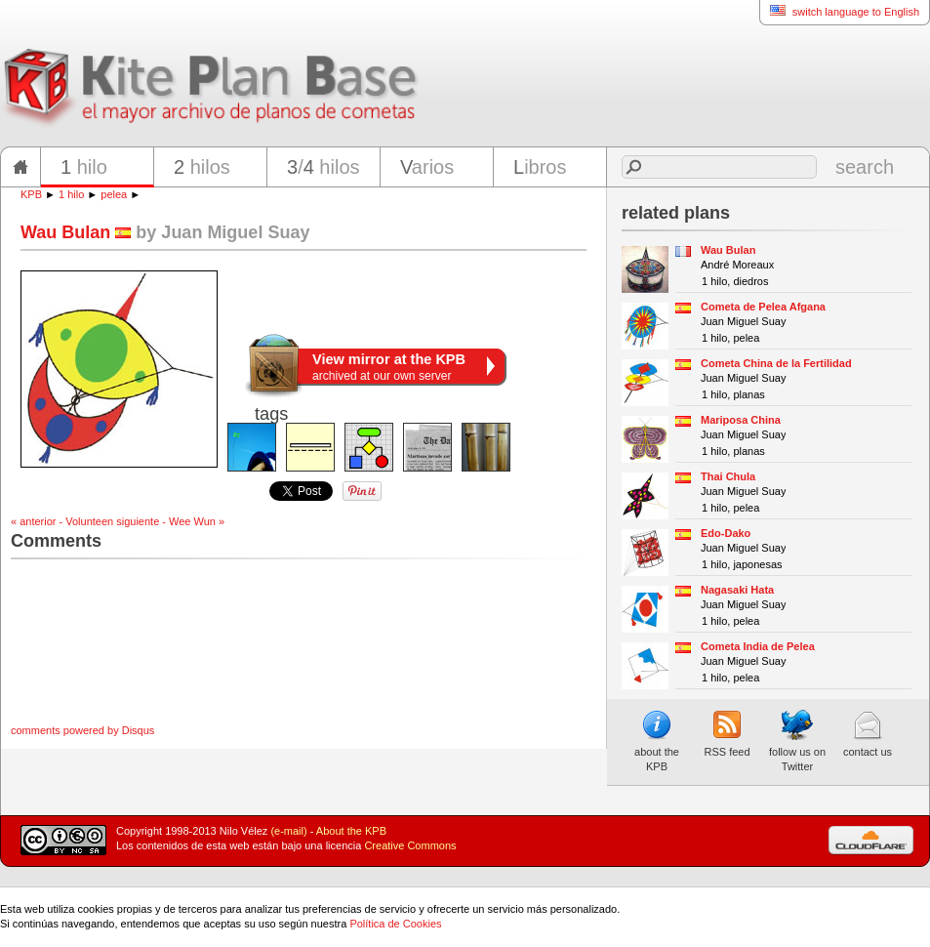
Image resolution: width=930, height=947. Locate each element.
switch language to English (839, 11)
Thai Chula (728, 476)
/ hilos (323, 167)
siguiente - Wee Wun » (170, 521)
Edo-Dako (725, 533)
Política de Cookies (395, 923)
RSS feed (726, 733)
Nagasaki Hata (737, 590)
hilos (202, 167)
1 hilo (71, 194)
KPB (31, 194)
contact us (867, 733)
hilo (84, 167)
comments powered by (82, 730)
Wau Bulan (728, 250)
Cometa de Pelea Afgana (763, 306)
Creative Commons (410, 845)
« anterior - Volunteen (62, 521)
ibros (539, 167)
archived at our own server (388, 367)
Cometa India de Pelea (758, 646)
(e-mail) (288, 831)
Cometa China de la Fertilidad (776, 363)
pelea (114, 194)
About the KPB (351, 831)
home (20, 166)
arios (427, 167)
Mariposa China (741, 420)
